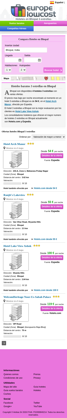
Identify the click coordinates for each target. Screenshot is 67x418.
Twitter (37, 403)
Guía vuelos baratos (13, 390)
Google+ (8, 406)
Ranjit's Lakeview (14, 194)
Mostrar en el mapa (14, 148)
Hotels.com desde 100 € (46, 290)
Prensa (37, 374)
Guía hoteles (40, 387)
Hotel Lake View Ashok (27, 111)
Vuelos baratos (16, 23)
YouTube (38, 406)
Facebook (8, 403)
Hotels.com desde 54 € (45, 188)
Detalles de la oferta (52, 155)
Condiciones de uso (13, 378)
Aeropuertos (50, 23)
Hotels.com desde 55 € (45, 239)
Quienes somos (11, 374)
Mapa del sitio (10, 387)
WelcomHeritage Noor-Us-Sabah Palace (27, 296)
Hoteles (37, 390)
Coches (7, 394)
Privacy (37, 378)
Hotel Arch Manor (14, 143)
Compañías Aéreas (16, 28)
